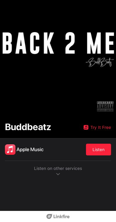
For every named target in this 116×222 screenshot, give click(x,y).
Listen (98, 149)
